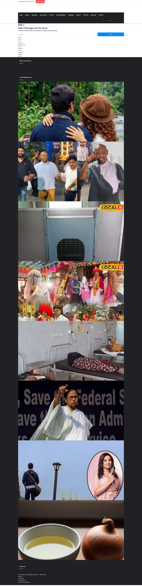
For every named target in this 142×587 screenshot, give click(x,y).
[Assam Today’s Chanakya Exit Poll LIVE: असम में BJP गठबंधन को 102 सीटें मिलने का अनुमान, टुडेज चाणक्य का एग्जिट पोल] (71, 410)
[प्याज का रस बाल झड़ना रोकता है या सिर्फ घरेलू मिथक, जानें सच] (71, 530)
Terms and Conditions (24, 582)
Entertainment (61, 15)
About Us (20, 576)
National (34, 15)
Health (78, 15)
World (27, 15)
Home (21, 15)
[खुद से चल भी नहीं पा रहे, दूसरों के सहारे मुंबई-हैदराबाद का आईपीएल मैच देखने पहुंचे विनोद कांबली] (71, 171)
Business (71, 15)
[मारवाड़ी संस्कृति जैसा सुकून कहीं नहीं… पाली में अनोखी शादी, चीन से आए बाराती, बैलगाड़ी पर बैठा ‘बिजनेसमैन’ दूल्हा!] (71, 291)
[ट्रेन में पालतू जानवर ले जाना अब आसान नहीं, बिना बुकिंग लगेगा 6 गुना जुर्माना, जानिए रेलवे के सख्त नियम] (71, 231)
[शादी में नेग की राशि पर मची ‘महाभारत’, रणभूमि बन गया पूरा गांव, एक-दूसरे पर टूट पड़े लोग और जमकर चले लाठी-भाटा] (71, 351)
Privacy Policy (21, 580)
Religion (93, 15)
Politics (85, 15)
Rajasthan (43, 15)
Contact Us (21, 578)
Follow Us (22, 566)
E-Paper (101, 15)
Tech (19, 41)
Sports (51, 15)
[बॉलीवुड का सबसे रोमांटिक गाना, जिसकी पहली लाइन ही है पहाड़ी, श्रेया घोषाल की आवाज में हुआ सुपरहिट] (71, 470)
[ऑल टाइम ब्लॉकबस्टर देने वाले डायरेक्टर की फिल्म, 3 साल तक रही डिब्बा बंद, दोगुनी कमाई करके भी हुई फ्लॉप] (71, 112)
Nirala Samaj (43, 574)
